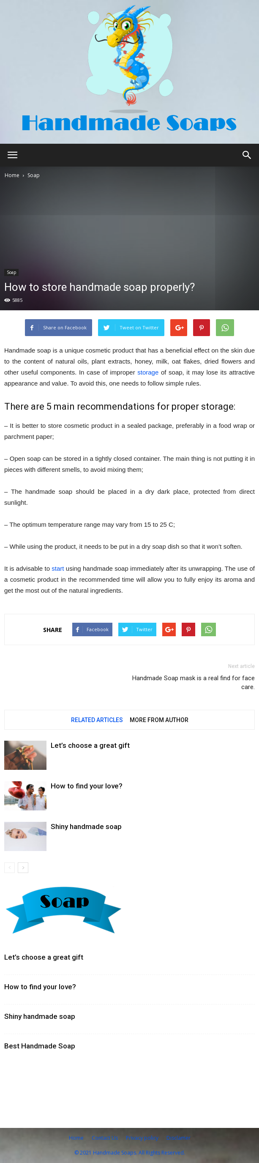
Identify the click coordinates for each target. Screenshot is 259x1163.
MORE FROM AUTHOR (159, 720)
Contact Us (105, 1137)
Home (12, 175)
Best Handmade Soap (39, 1046)
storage (147, 372)
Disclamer (178, 1137)
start (58, 568)
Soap (33, 175)
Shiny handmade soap (86, 826)
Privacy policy (142, 1137)
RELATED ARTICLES (97, 720)
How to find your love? (87, 786)
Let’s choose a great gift (90, 745)
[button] (247, 155)
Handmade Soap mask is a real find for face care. (193, 682)
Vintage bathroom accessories (54, 1071)
